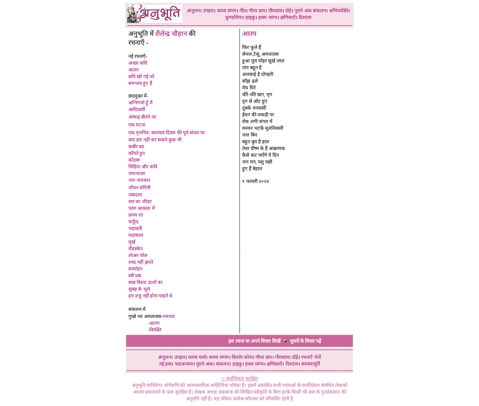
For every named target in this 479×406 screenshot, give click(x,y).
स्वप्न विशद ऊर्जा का (145, 282)
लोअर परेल (137, 255)
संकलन (319, 10)
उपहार (208, 10)
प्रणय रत (135, 215)
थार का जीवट (140, 201)
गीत (243, 10)
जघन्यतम (136, 173)
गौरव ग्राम (257, 10)
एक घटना (136, 125)
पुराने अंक (303, 10)
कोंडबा (134, 160)
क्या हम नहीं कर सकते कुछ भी (154, 140)
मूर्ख (131, 242)
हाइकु (250, 17)
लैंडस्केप (135, 248)
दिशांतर (305, 17)
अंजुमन (193, 10)
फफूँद (133, 222)
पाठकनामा (184, 364)
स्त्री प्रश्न (134, 275)
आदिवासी (136, 109)
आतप (133, 70)
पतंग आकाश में (141, 208)
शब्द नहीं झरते (140, 262)
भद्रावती (135, 228)
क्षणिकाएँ (288, 17)
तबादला (135, 195)
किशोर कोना (242, 357)
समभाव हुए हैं (140, 83)
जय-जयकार (139, 180)
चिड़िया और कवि (142, 167)
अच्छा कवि (137, 63)
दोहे (288, 10)
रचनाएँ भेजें (311, 357)
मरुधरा (169, 316)
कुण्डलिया (233, 17)
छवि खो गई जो (141, 76)
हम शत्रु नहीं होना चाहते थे (150, 296)
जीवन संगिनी (139, 187)
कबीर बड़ (136, 146)
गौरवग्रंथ (275, 10)
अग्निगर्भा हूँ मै (140, 103)
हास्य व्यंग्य (267, 17)
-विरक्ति (154, 330)
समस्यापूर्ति (310, 364)
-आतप (153, 323)
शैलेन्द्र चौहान (172, 33)
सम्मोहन (135, 269)
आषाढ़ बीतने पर (142, 117)
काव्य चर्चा (197, 357)
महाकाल (135, 235)
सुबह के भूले (139, 289)
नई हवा (165, 364)
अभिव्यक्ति (338, 10)
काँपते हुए (136, 153)
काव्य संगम (227, 10)
